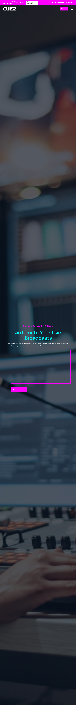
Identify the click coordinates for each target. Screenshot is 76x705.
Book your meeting (30, 2)
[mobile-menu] (71, 8)
